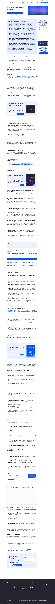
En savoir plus (11, 479)
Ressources (23, 2)
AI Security (14, 5)
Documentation (15, 591)
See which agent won (21, 114)
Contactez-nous (32, 588)
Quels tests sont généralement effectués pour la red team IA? (43, 24)
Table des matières (42, 20)
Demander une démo (45, 2)
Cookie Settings (46, 600)
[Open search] (37, 2)
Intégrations (14, 588)
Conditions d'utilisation (31, 600)
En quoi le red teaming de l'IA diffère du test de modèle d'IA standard (42, 30)
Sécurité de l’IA (15, 337)
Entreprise (31, 2)
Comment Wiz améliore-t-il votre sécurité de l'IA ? (43, 37)
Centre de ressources (24, 589)
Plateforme (11, 2)
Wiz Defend (14, 587)
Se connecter (39, 0)
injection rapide (22, 134)
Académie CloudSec (24, 588)
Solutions (16, 2)
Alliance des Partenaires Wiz (33, 591)
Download (22, 185)
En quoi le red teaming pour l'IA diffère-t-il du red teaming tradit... (43, 28)
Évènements (31, 587)
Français (46, 582)
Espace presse (32, 586)
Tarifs (19, 2)
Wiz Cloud (14, 586)
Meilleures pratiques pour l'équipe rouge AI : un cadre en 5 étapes (43, 35)
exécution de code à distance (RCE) (21, 209)
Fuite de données (33, 128)
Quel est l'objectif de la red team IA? (43, 26)
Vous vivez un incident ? (45, 0)
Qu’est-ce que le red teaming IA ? (43, 22)
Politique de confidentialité (24, 600)
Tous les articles (9, 5)
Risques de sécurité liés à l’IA (17, 147)
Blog (22, 587)
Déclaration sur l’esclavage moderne (39, 600)
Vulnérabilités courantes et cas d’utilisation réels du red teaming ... (43, 33)
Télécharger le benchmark (44, 53)
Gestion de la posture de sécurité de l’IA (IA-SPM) (24, 487)
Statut (19, 600)
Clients (28, 2)
